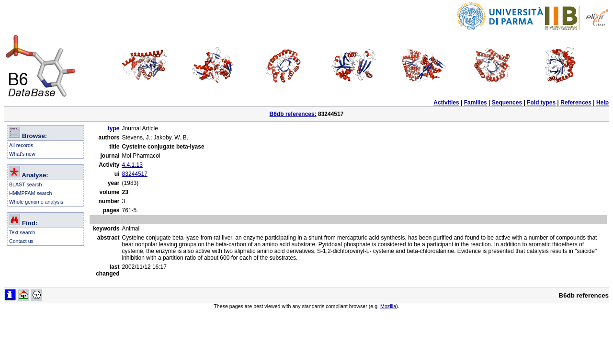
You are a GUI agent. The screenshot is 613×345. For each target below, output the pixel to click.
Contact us (21, 241)
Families (475, 102)
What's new (22, 154)
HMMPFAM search (30, 193)
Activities (446, 102)
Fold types (541, 102)
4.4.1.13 (132, 164)
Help (602, 102)
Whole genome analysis (36, 202)
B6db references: (293, 114)
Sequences (507, 102)
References (575, 102)
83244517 (135, 174)
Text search (22, 232)
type (114, 128)
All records (21, 145)
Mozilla (388, 306)
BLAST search (25, 184)
